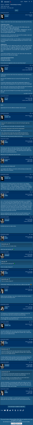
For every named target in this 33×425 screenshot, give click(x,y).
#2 (32, 65)
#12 (32, 269)
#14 (32, 304)
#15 (32, 321)
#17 (32, 362)
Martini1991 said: (4, 244)
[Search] (31, 1)
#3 (32, 95)
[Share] (30, 13)
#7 (32, 174)
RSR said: (3, 261)
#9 (32, 216)
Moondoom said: (4, 348)
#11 (32, 251)
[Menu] (2, 1)
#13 (32, 287)
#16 (32, 339)
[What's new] (29, 1)
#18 (32, 388)
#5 (32, 138)
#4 (32, 113)
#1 (32, 12)
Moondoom (4, 7)
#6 (32, 157)
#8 (32, 192)
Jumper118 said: (4, 371)
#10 (32, 234)
